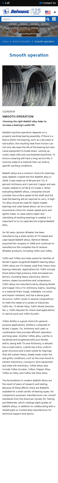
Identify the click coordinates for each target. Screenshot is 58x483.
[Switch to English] (48, 12)
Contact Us (47, 3)
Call (5, 3)
